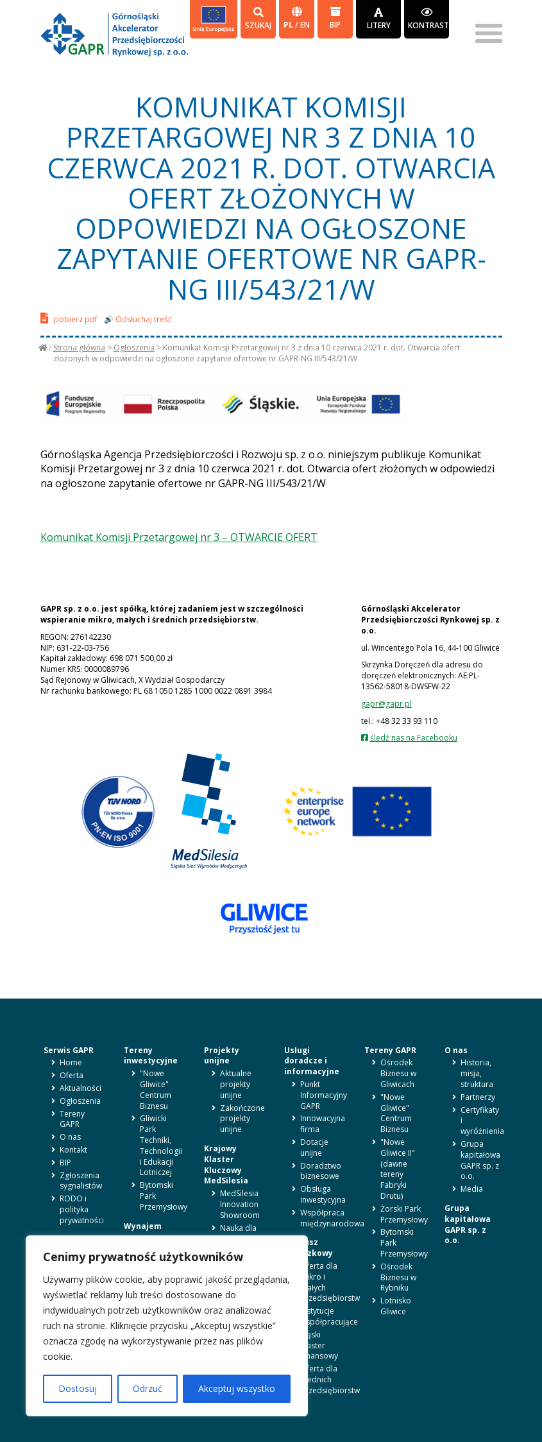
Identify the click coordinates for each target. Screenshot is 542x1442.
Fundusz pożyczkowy (308, 1247)
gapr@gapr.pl (386, 703)
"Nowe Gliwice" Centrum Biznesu (155, 1089)
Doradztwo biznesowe (320, 1171)
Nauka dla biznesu (238, 1233)
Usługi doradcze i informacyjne (311, 1061)
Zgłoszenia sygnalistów (81, 1181)
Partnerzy (478, 1097)
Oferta (71, 1075)
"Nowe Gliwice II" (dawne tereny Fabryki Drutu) (397, 1169)
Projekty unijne (221, 1056)
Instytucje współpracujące (329, 1316)
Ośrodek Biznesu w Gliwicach (398, 1073)
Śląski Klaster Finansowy (319, 1345)
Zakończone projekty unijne (242, 1119)
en (305, 24)
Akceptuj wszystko (236, 1388)
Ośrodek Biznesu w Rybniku (398, 1277)
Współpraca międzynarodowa (332, 1218)
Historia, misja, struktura (477, 1073)
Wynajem (143, 1226)
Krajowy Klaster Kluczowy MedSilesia (226, 1164)
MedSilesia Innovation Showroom (240, 1204)
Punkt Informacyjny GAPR (323, 1095)
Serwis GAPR (69, 1050)
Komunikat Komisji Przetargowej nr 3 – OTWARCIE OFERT (179, 537)
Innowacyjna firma (322, 1124)
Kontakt (73, 1149)
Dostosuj (77, 1388)
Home (71, 1062)
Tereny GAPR (72, 1119)
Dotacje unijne (314, 1147)
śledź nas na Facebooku (413, 737)
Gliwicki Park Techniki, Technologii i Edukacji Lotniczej (161, 1145)
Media (472, 1188)
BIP (335, 18)
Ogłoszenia (134, 347)
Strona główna (79, 347)
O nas (70, 1136)
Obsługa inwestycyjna (323, 1194)
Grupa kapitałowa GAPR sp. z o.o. (480, 1159)
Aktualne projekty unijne (235, 1084)
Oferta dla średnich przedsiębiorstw (330, 1379)
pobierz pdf (68, 318)
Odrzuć (147, 1388)
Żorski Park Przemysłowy (404, 1214)
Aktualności (80, 1088)
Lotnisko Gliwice (395, 1306)
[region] (167, 1325)
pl (289, 24)
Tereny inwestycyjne (151, 1056)
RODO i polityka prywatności (82, 1209)
